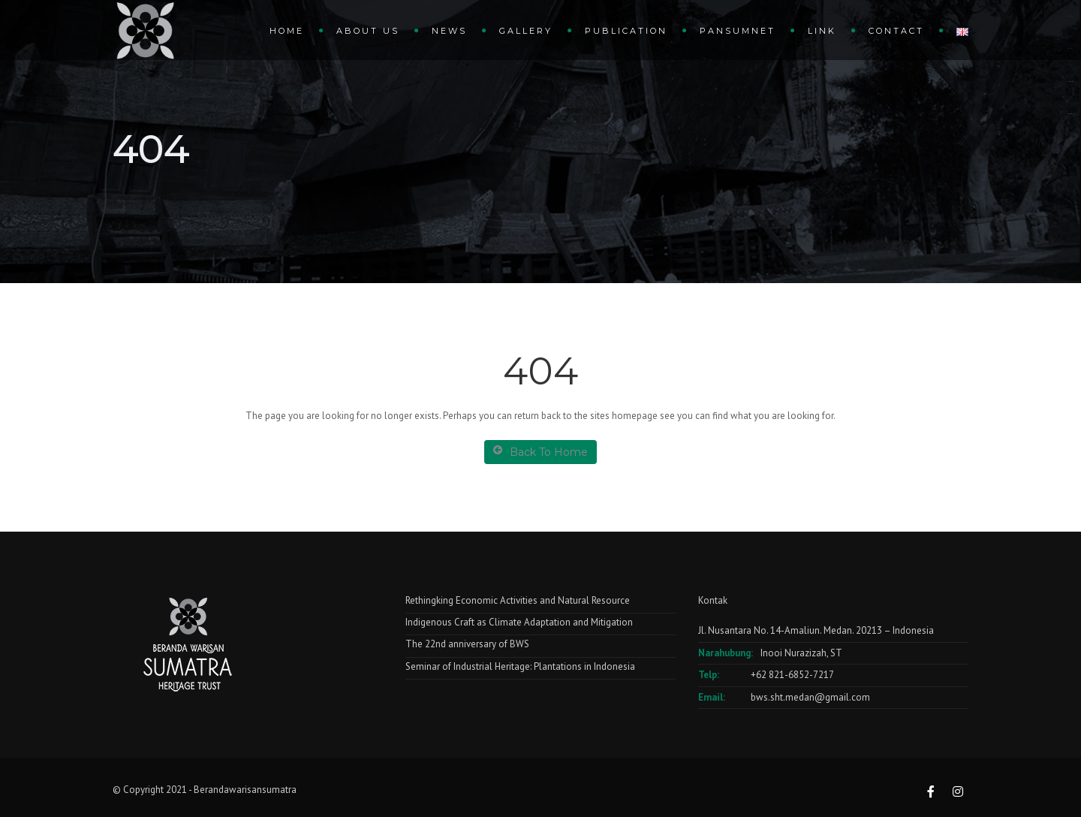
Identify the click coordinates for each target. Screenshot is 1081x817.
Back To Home (540, 452)
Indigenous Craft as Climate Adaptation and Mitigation (519, 622)
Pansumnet (737, 31)
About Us (367, 31)
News (449, 31)
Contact (896, 31)
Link (822, 31)
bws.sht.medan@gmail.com (810, 697)
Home (286, 31)
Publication (626, 31)
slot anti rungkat (1070, 113)
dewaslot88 (1070, 81)
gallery (526, 31)
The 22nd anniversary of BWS (467, 644)
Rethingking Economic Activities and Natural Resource (517, 600)
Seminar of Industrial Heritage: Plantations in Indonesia (520, 666)
